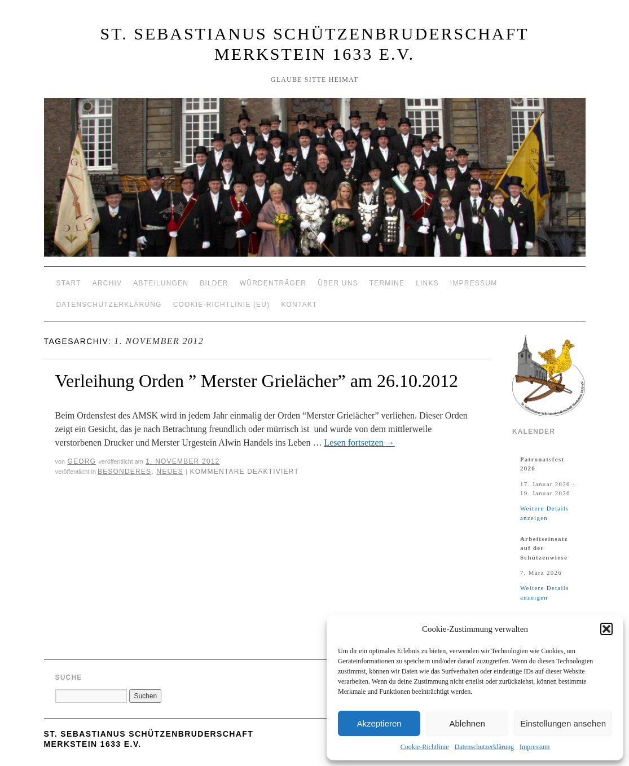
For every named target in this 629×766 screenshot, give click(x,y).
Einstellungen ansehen (563, 723)
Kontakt (299, 305)
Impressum (534, 747)
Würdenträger (273, 283)
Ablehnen (467, 723)
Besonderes (124, 472)
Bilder (214, 283)
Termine (387, 283)
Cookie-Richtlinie (425, 747)
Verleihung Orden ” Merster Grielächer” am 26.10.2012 (256, 381)
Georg (81, 461)
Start (68, 283)
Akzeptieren (379, 723)
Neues (169, 472)
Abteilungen (160, 283)
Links (427, 283)
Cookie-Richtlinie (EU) (221, 305)
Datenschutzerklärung (484, 747)
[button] (606, 629)
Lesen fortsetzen (359, 442)
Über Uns (338, 283)
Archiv (107, 283)
